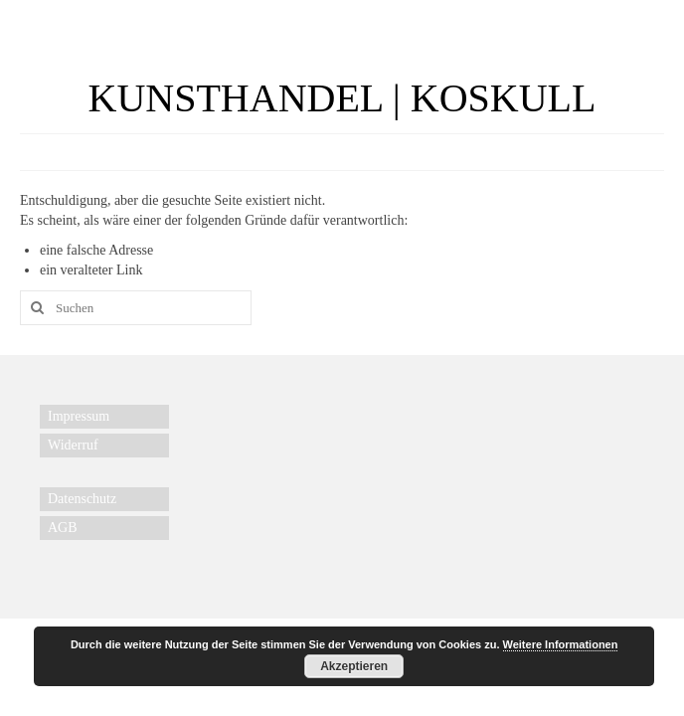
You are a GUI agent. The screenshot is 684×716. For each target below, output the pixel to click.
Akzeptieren (354, 666)
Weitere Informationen (560, 644)
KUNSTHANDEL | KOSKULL (342, 98)
